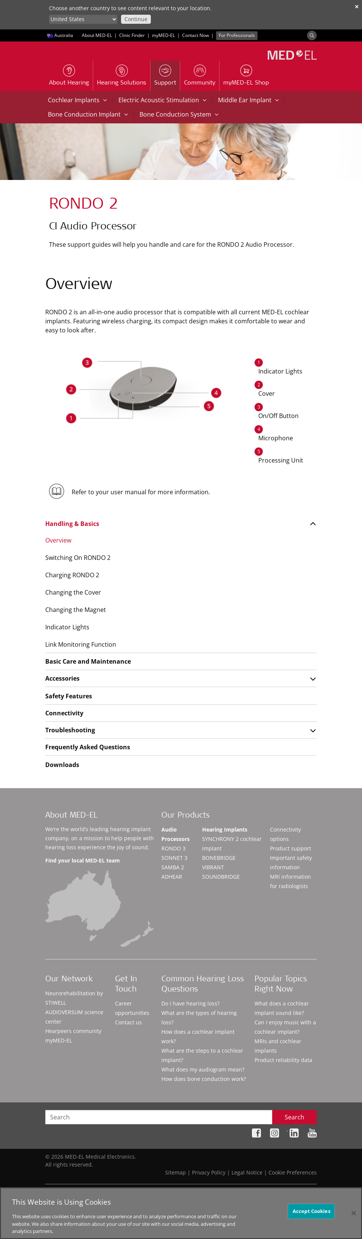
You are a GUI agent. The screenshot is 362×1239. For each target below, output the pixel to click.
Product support (290, 848)
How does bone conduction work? (203, 1078)
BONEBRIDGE (219, 857)
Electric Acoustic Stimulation (162, 100)
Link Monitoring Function (80, 644)
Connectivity (64, 713)
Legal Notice (247, 1172)
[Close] (353, 1213)
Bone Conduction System (179, 114)
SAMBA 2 (172, 867)
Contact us (128, 1022)
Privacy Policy (208, 1172)
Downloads (62, 765)
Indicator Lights (67, 627)
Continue (135, 19)
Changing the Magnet (75, 610)
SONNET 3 (174, 857)
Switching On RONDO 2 (77, 557)
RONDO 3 (173, 848)
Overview (58, 540)
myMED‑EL (163, 35)
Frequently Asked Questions (87, 747)
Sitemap (175, 1172)
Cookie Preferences (292, 1172)
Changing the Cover (73, 592)
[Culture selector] (83, 19)
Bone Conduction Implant (88, 114)
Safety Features (68, 696)
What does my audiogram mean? (202, 1069)
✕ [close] (356, 6)
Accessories (62, 678)
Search (294, 1117)
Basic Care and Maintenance (88, 661)
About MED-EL (97, 35)
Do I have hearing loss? (190, 1003)
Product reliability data (283, 1060)
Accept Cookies (311, 1211)
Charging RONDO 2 (72, 575)
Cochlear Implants (77, 100)
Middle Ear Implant (248, 100)
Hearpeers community (73, 1031)
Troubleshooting (70, 730)
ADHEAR (171, 876)
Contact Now (195, 35)
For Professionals (237, 35)
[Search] (312, 35)
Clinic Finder (132, 35)
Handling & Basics (72, 524)
